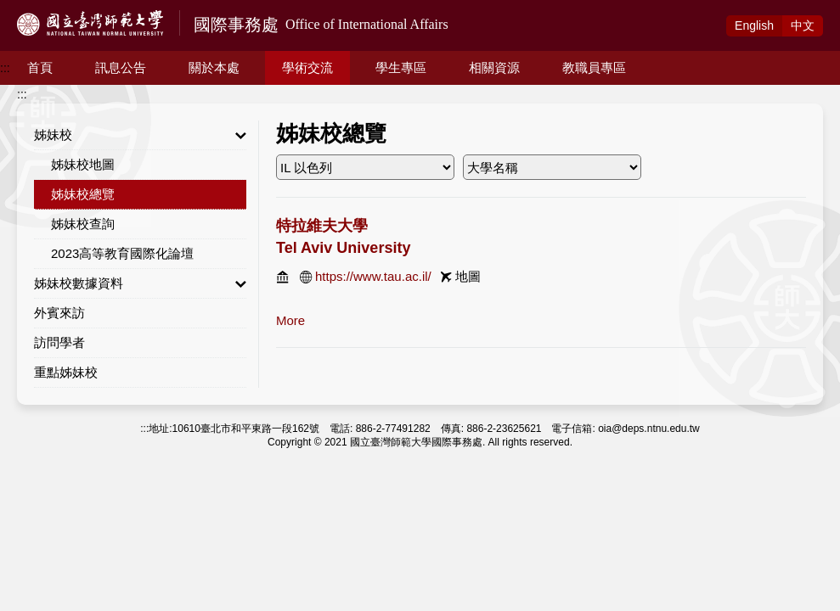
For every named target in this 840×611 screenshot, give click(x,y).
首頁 (40, 67)
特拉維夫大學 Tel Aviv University (343, 236)
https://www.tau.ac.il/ (373, 276)
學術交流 (307, 67)
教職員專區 (594, 67)
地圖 (468, 276)
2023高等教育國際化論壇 (122, 253)
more (290, 320)
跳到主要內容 (35, 9)
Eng (754, 25)
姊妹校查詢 (83, 223)
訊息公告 (120, 67)
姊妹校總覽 (83, 194)
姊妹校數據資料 (140, 283)
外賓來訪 (59, 313)
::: (5, 68)
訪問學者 (59, 342)
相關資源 (494, 67)
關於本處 (214, 67)
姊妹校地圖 (83, 164)
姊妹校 (140, 135)
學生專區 (400, 67)
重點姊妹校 (66, 372)
